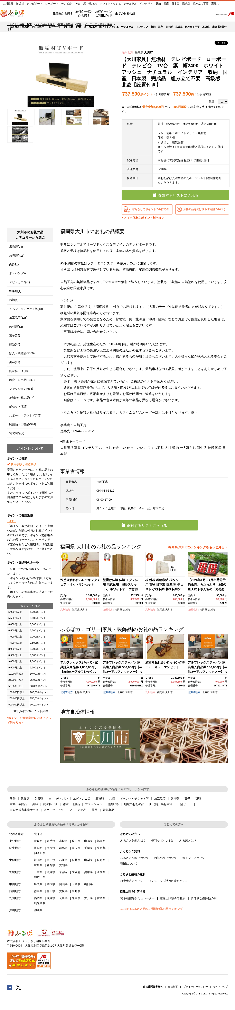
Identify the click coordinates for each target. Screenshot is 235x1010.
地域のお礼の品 (134, 804)
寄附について (129, 863)
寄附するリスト (196, 14)
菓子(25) (14, 335)
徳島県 (38, 891)
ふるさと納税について (134, 858)
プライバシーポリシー (195, 986)
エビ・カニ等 (81, 798)
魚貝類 (39, 798)
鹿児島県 (39, 903)
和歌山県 (39, 877)
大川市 (148, 52)
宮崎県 (101, 898)
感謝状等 (113, 804)
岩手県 (51, 841)
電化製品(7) (16, 433)
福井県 (76, 860)
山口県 (88, 884)
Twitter (18, 987)
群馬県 (63, 848)
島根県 (51, 884)
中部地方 (15, 860)
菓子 (187, 798)
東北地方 (15, 841)
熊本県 (76, 898)
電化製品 (108, 809)
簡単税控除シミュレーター (137, 898)
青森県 (38, 841)
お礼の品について (165, 858)
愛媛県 (63, 891)
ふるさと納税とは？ (133, 840)
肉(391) (14, 264)
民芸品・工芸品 (87, 809)
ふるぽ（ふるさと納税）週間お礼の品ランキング (151, 909)
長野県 (101, 860)
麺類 (198, 798)
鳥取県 (38, 884)
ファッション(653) (21, 388)
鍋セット (186, 804)
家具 (78, 24)
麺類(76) (14, 344)
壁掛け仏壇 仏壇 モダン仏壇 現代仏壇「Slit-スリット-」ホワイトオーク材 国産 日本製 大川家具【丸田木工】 (122, 589)
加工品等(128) (18, 317)
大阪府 (76, 872)
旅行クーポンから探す (84, 13)
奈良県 (101, 872)
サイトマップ (220, 986)
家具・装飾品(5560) (22, 353)
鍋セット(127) (18, 406)
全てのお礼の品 (125, 13)
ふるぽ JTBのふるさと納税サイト (12, 14)
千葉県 (88, 848)
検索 (207, 14)
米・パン (62, 798)
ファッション (93, 804)
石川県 (63, 860)
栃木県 (51, 848)
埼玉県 (76, 848)
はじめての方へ (146, 14)
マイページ (183, 14)
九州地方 (127, 52)
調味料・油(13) (19, 371)
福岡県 (139, 52)
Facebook (9, 987)
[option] (60, 73)
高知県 (76, 891)
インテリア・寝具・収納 (98, 24)
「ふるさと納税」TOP (19, 24)
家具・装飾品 (65, 24)
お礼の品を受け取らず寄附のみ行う (204, 209)
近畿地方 (15, 872)
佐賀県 (51, 898)
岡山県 (63, 884)
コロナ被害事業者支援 (24, 809)
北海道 (78, 692)
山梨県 (88, 860)
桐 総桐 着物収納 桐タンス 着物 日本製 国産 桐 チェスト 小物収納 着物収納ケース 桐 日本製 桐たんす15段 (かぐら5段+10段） (164, 589)
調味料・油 (50, 804)
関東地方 (15, 848)
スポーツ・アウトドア (58, 809)
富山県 (51, 860)
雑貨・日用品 (71, 804)
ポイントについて (193, 858)
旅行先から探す (63, 13)
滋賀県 (51, 872)
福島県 (101, 841)
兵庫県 (88, 872)
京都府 (63, 872)
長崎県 (63, 898)
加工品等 (160, 798)
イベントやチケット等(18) (26, 308)
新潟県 (38, 860)
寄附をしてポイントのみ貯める (150, 209)
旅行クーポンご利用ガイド (103, 13)
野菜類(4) (15, 291)
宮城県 (63, 841)
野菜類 (99, 798)
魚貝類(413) (17, 255)
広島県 (76, 884)
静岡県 (51, 865)
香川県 (51, 891)
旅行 (13, 798)
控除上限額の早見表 (173, 898)
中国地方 (15, 884)
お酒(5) (13, 299)
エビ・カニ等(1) (19, 282)
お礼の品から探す (45, 24)
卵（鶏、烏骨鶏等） (162, 804)
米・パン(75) (17, 273)
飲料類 (175, 798)
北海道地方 (66, 692)
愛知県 (63, 865)
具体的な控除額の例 (204, 898)
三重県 (38, 872)
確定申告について (131, 880)
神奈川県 (39, 853)
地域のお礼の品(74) (21, 397)
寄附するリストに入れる (178, 195)
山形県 (88, 841)
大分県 (88, 898)
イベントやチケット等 (134, 798)
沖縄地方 (15, 910)
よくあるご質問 (168, 14)
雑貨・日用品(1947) (22, 379)
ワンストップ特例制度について (168, 880)
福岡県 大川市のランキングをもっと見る (196, 547)
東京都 (101, 848)
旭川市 (86, 692)
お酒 (112, 798)
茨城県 (38, 848)
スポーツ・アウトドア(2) (25, 415)
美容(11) (14, 362)
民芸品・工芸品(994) (22, 424)
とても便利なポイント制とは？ (144, 217)
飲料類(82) (16, 326)
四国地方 (15, 891)
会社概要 (173, 986)
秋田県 (76, 841)
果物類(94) (16, 246)
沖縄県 (38, 910)
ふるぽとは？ (188, 840)
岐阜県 (38, 865)
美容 (35, 804)
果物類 (25, 798)
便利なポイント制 (162, 840)
